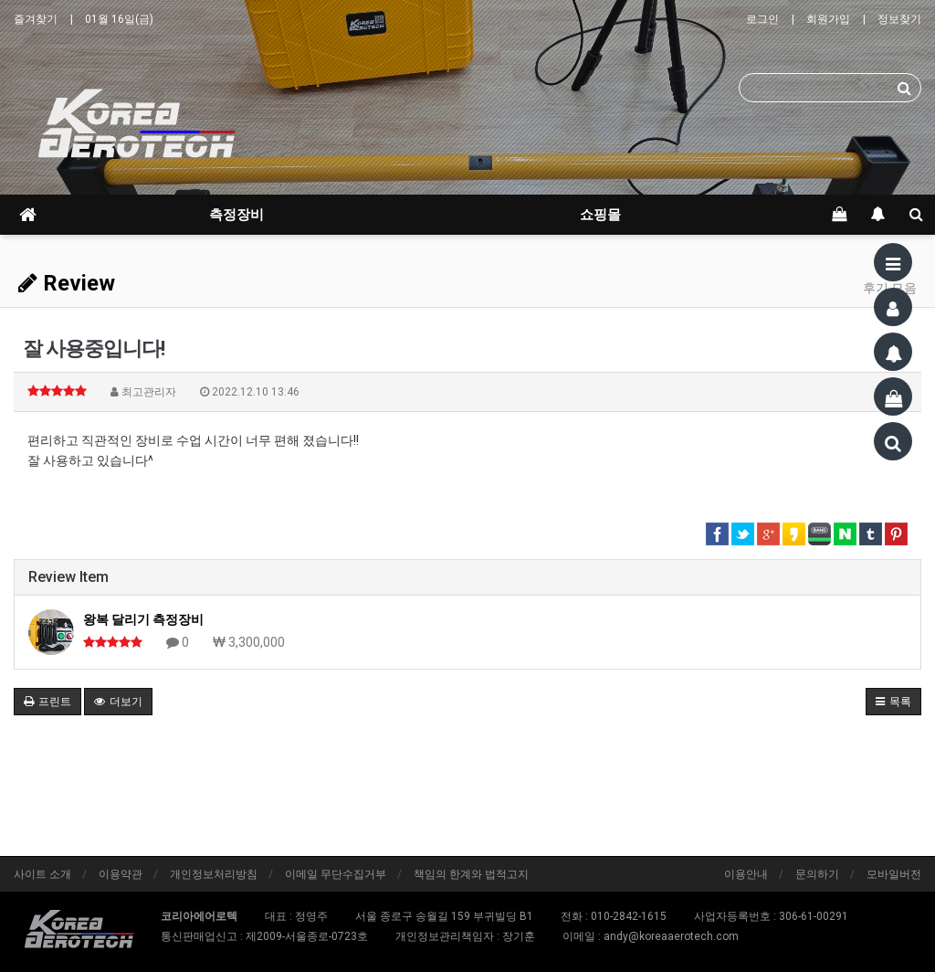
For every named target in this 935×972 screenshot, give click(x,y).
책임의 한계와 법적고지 (471, 874)
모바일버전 (894, 874)
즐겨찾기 (36, 19)
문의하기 (817, 874)
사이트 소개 (42, 874)
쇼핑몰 (600, 214)
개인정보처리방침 (213, 874)
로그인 (762, 19)
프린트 (47, 701)
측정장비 (236, 214)
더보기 (118, 701)
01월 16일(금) (119, 19)
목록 (893, 701)
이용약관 (120, 874)
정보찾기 (899, 19)
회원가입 (828, 19)
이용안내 (746, 874)
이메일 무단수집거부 (335, 874)
